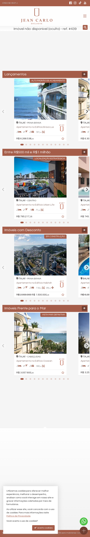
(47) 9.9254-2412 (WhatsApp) (39, 462)
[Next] (71, 99)
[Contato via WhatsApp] (84, 521)
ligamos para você (34, 474)
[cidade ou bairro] (38, 54)
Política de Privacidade (18, 516)
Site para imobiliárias (67, 533)
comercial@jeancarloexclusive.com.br (45, 468)
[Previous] (18, 99)
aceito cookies (43, 528)
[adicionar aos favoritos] (72, 139)
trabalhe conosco (34, 480)
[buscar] (66, 54)
